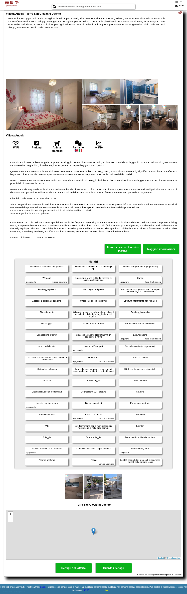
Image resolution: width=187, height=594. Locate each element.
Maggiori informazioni (161, 249)
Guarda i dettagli (113, 568)
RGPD (86, 590)
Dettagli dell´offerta (73, 568)
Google (43, 587)
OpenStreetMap (173, 558)
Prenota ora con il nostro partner (122, 249)
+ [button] (11, 514)
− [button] (11, 519)
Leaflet (161, 558)
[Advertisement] (93, 54)
